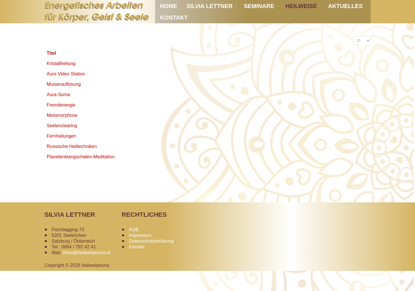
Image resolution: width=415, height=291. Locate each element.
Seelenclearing (62, 145)
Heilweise (301, 20)
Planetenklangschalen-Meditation (81, 176)
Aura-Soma (58, 114)
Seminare (259, 20)
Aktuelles (345, 20)
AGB (134, 249)
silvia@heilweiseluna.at (86, 272)
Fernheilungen (61, 156)
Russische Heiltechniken (72, 166)
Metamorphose (62, 135)
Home (168, 20)
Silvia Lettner (209, 20)
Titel (51, 73)
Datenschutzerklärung (151, 261)
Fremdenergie (61, 125)
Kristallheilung (61, 83)
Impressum (140, 255)
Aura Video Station (66, 94)
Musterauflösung (64, 104)
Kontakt (174, 31)
